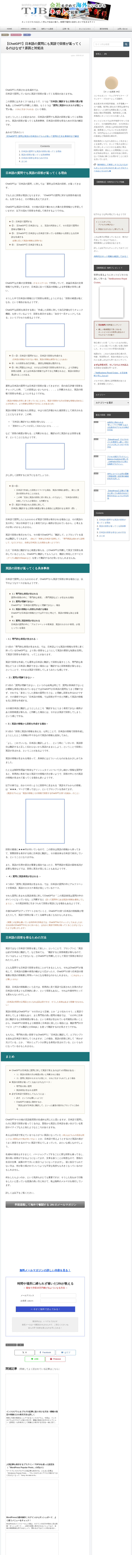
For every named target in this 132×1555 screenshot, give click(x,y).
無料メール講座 (33, 1542)
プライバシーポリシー (69, 1542)
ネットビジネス (11, 1345)
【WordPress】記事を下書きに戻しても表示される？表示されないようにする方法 (118, 498)
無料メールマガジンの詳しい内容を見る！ (45, 1270)
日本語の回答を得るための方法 (34, 158)
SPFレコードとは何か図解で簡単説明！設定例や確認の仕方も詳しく (118, 480)
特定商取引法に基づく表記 (102, 1542)
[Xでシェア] (18, 1353)
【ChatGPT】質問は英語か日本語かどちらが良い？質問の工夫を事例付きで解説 (44, 136)
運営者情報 (54, 1542)
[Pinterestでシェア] (71, 1353)
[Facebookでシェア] (31, 1353)
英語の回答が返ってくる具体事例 (35, 155)
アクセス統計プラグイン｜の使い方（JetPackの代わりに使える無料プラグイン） (118, 464)
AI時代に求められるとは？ (118, 430)
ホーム (22, 1542)
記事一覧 (44, 1542)
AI (20, 1345)
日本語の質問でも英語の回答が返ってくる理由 (41, 151)
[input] (111, 44)
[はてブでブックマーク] (45, 1353)
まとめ (24, 161)
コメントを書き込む (45, 1483)
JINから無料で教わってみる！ (19, 1527)
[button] (126, 44)
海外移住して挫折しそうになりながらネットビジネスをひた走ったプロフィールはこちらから (111, 168)
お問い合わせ (85, 1542)
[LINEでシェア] (58, 1353)
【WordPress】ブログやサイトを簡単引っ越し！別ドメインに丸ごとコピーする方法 (118, 447)
